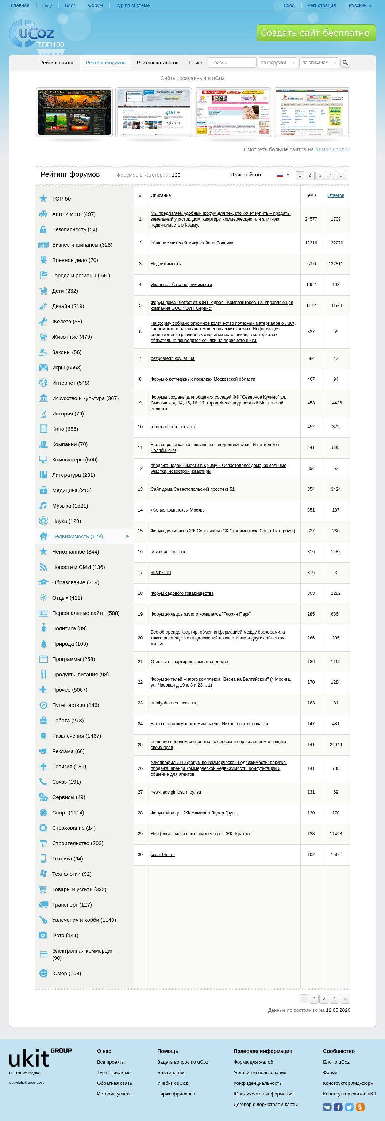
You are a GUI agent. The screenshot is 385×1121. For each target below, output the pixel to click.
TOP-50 (54, 198)
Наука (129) (59, 521)
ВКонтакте (327, 1107)
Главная (20, 5)
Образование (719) (68, 582)
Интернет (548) (63, 382)
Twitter (349, 1107)
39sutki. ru (161, 572)
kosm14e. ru (163, 854)
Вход (289, 5)
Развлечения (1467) (69, 735)
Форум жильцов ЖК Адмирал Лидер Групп (194, 813)
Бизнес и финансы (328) (75, 244)
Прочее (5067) (63, 689)
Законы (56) (60, 352)
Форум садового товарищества (182, 593)
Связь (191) (59, 781)
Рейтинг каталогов (157, 62)
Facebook (338, 1107)
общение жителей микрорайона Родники (192, 243)
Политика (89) (62, 628)
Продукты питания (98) (73, 674)
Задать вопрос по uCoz (182, 1062)
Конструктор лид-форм (348, 1083)
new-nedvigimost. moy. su (176, 792)
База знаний (171, 1072)
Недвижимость (166, 263)
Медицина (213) (65, 490)
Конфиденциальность (258, 1083)
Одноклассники (360, 1107)
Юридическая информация (263, 1094)
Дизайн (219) (61, 306)
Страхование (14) (67, 827)
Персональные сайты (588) (79, 613)
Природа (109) (63, 643)
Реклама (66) (61, 751)
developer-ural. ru (168, 551)
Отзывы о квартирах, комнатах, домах (189, 661)
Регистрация (322, 5)
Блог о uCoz (336, 1062)
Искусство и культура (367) (78, 398)
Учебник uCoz (172, 1083)
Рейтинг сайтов (57, 62)
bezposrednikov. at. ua (173, 358)
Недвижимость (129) (70, 536)
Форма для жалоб (253, 1062)
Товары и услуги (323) (72, 889)
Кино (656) (58, 428)
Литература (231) (66, 475)
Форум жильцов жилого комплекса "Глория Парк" (201, 614)
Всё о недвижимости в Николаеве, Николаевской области (209, 723)
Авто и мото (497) (67, 214)
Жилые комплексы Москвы (178, 510)
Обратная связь (114, 1083)
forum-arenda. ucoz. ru (173, 426)
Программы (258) (66, 659)
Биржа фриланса (176, 1094)
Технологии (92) (65, 874)
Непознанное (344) (68, 551)
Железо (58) (60, 321)
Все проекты (111, 1062)
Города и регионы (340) (74, 275)
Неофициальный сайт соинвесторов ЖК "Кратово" (202, 833)
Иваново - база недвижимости (181, 284)
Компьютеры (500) (68, 459)
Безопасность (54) (67, 229)
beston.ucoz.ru (332, 149)
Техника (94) (60, 858)
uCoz (40, 1057)
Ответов (336, 195)
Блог (70, 5)
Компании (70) (63, 444)
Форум (95, 5)
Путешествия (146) (68, 705)
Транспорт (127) (65, 904)
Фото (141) (58, 935)
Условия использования (260, 1072)
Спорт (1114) (61, 812)
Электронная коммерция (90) (75, 954)
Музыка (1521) (63, 505)
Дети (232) (58, 290)
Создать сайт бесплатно (316, 32)
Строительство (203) (70, 843)
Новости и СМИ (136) (71, 567)
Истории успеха (114, 1094)
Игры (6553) (60, 367)
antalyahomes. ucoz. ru (173, 703)
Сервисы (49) (61, 797)
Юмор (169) (59, 973)
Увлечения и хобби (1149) (77, 920)
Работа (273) (61, 720)
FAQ (47, 5)
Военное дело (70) (68, 260)
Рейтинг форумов (106, 62)
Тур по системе (133, 5)
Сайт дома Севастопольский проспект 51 (193, 489)
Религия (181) (62, 766)
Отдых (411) (60, 597)
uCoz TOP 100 (37, 37)
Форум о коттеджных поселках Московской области (203, 379)
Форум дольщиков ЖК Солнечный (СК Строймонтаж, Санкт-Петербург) (223, 530)
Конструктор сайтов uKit (349, 1094)
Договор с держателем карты (266, 1104)
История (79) (61, 413)
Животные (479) (65, 336)
